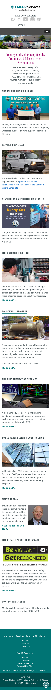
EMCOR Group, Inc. (25, 653)
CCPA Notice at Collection (28, 680)
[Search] (14, 22)
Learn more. (8, 300)
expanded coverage (13, 144)
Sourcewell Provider (14, 311)
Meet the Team (10, 499)
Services (25, 643)
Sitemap (45, 680)
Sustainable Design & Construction (23, 437)
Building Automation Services (19, 379)
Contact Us (25, 646)
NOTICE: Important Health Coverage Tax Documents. (25, 670)
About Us (26, 640)
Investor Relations (25, 663)
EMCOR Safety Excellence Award (20, 540)
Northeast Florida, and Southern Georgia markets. (23, 186)
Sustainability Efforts (25, 666)
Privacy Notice (9, 680)
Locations (25, 660)
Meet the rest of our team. (13, 527)
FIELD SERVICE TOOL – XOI (15, 253)
